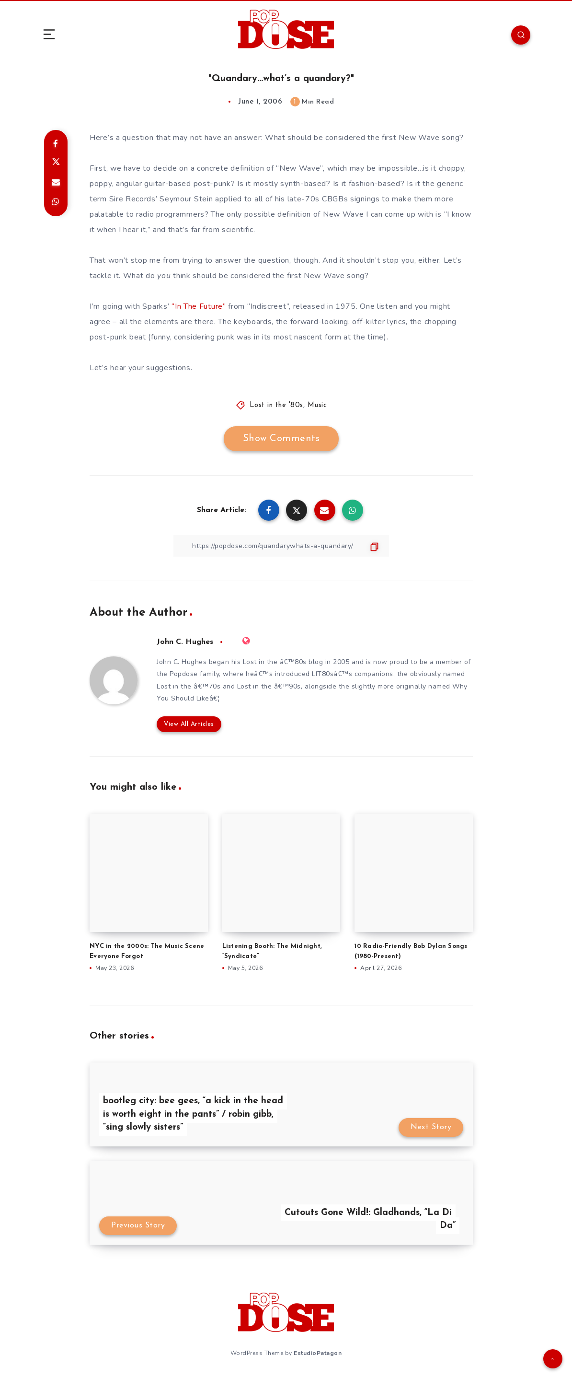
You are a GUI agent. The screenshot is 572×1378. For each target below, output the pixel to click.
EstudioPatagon (318, 1353)
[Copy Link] (281, 546)
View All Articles (189, 724)
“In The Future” (199, 306)
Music (317, 405)
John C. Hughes (185, 642)
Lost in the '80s (276, 405)
